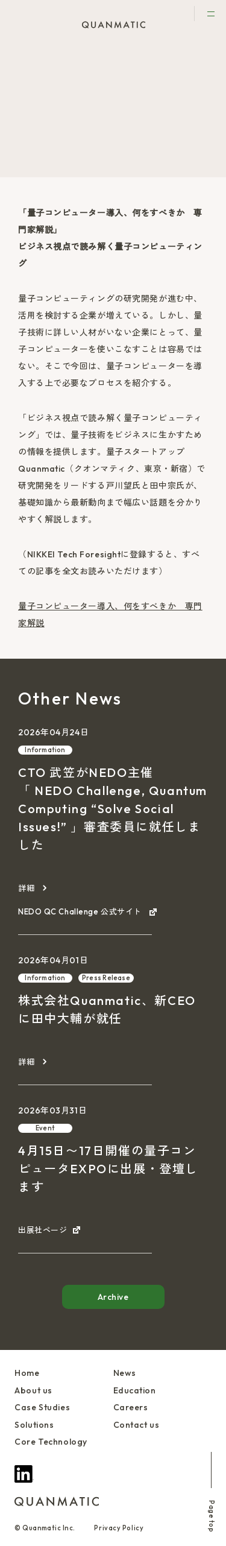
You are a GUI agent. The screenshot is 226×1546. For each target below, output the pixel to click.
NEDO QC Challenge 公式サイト (80, 911)
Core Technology (50, 1441)
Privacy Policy (118, 1528)
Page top (211, 1492)
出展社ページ (42, 1230)
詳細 (26, 888)
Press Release (106, 978)
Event (45, 1128)
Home (26, 1372)
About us (33, 1390)
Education (134, 1390)
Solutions (34, 1424)
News (44, 54)
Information (45, 750)
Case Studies (42, 1407)
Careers (130, 1407)
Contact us (136, 1424)
